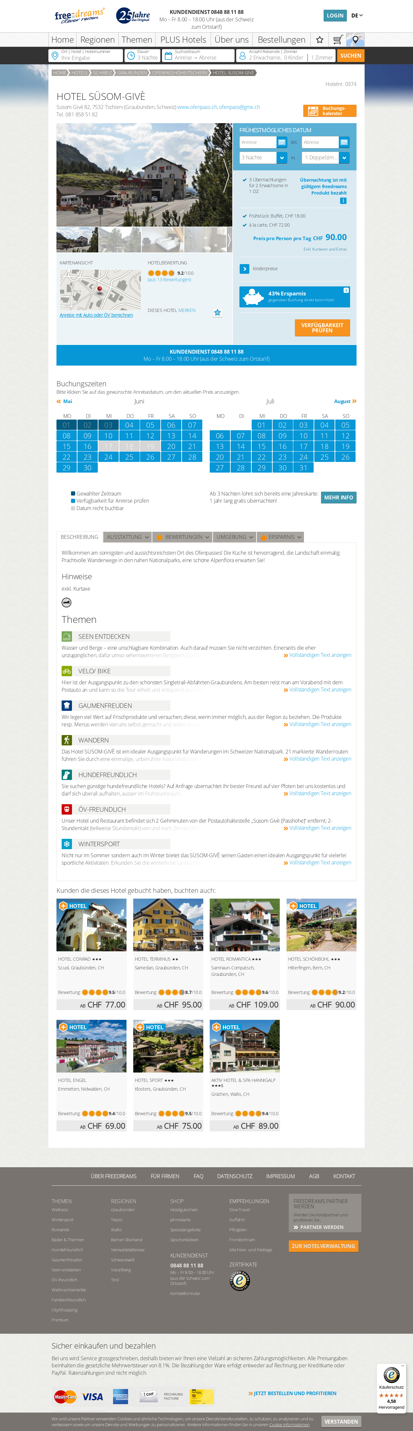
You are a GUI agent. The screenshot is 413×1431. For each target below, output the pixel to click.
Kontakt (344, 1176)
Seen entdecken (66, 1270)
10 (108, 435)
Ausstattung (124, 536)
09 (88, 435)
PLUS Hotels (183, 39)
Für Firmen (165, 1176)
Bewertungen (179, 537)
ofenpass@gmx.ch (239, 107)
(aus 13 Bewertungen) (169, 279)
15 (261, 446)
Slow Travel (239, 1209)
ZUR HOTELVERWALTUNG (323, 1246)
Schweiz (102, 72)
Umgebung (232, 536)
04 (129, 425)
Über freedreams (113, 1176)
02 (88, 425)
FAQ (198, 1176)
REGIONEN (123, 1201)
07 (192, 425)
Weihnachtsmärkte (69, 1290)
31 (303, 467)
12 (150, 435)
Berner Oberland (126, 1240)
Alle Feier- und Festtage (250, 1250)
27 (171, 457)
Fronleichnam (242, 1240)
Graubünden (132, 72)
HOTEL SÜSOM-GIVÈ (233, 72)
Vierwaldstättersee (128, 1250)
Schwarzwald (123, 1260)
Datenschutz (234, 1176)
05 (150, 425)
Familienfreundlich (69, 1300)
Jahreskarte (180, 1220)
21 (192, 446)
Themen (137, 39)
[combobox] (263, 158)
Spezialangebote (185, 1230)
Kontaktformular (185, 1293)
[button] (245, 269)
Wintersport (63, 1220)
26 (150, 457)
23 (88, 457)
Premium (60, 1320)
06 (171, 425)
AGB (314, 1176)
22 (67, 457)
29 (67, 467)
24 (108, 457)
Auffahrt (237, 1220)
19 (345, 446)
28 (192, 457)
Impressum (280, 1176)
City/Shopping (64, 1310)
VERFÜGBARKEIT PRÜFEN (322, 328)
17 (303, 446)
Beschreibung (79, 536)
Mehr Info (338, 497)
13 (171, 435)
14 (192, 435)
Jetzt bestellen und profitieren (295, 1393)
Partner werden (321, 1227)
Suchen (350, 55)
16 (282, 446)
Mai (67, 401)
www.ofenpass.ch (197, 107)
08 (67, 435)
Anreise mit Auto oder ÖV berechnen (96, 315)
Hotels (80, 72)
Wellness (60, 1209)
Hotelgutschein (184, 1209)
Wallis (116, 1230)
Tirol (115, 1280)
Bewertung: (69, 992)
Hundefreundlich (67, 1250)
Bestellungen (282, 39)
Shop (177, 1201)
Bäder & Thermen (68, 1240)
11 (129, 435)
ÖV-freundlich (64, 1280)
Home (62, 39)
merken (187, 310)
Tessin (117, 1220)
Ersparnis (277, 537)
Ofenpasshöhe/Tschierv (179, 72)
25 (129, 457)
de (355, 15)
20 (171, 446)
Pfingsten (238, 1230)
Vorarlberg (121, 1270)
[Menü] (403, 1367)
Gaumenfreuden (67, 1260)
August (342, 401)
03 (108, 425)
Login (335, 15)
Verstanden (341, 1421)
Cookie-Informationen (289, 1424)
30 (88, 467)
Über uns (232, 39)
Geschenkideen (184, 1240)
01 (261, 425)
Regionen (97, 39)
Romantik (60, 1230)
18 (324, 446)
